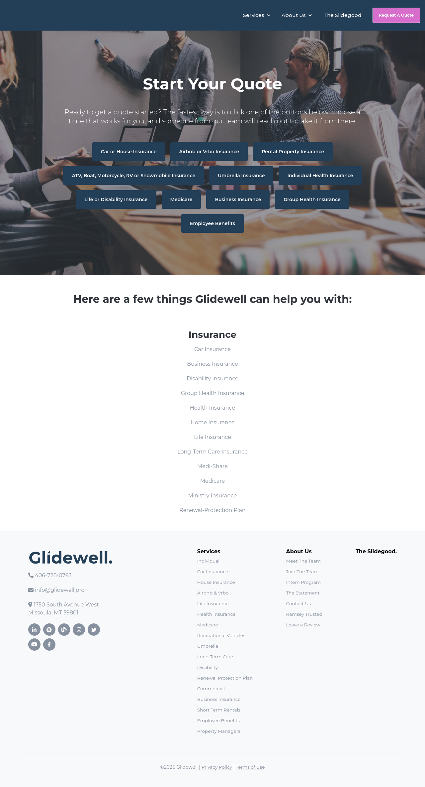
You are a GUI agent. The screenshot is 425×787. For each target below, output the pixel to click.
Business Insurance (238, 199)
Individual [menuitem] (208, 561)
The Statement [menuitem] (303, 592)
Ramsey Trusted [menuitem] (304, 614)
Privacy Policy (216, 767)
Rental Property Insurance (293, 152)
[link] (40, 15)
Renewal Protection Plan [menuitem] (225, 678)
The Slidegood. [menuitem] (376, 551)
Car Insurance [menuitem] (212, 571)
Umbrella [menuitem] (207, 646)
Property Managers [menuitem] (218, 731)
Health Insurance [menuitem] (216, 614)
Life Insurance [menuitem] (213, 603)
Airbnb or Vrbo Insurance (209, 152)
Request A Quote (396, 15)
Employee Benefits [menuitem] (218, 720)
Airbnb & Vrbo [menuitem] (213, 592)
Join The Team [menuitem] (302, 571)
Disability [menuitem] (207, 667)
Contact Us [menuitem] (298, 603)
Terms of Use (251, 767)
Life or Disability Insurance (115, 199)
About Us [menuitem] (299, 551)
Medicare (181, 199)
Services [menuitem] (208, 551)
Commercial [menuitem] (211, 688)
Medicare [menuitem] (207, 624)
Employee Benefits (212, 223)
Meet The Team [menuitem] (303, 561)
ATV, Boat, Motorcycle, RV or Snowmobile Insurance (133, 176)
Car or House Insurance (129, 152)
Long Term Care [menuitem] (215, 656)
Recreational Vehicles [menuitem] (221, 635)
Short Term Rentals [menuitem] (218, 710)
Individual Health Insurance (320, 176)
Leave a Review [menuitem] (303, 624)
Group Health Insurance (312, 199)
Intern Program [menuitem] (303, 582)
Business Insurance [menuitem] (219, 699)
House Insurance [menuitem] (216, 582)
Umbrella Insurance (241, 176)
